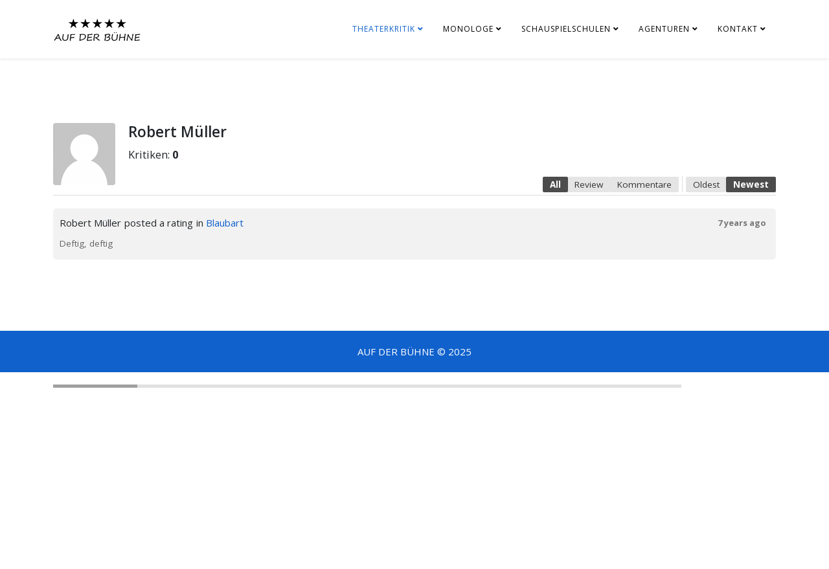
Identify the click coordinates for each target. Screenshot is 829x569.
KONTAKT (738, 28)
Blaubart (225, 222)
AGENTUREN (664, 28)
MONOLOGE (468, 28)
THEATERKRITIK (383, 28)
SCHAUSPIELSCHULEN (566, 28)
